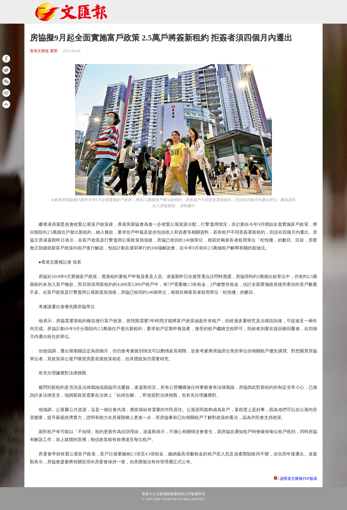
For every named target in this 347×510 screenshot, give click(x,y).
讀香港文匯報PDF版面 (298, 479)
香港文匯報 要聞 (43, 51)
